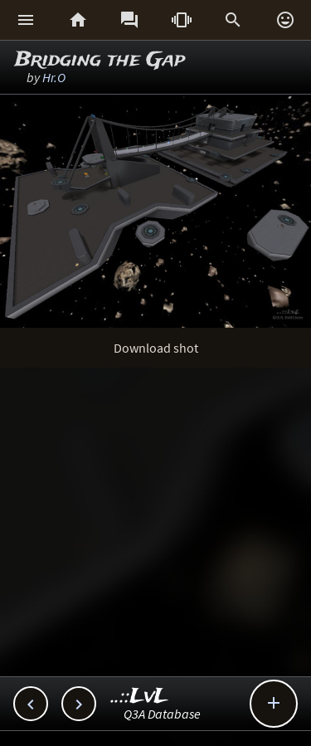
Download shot (156, 347)
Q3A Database (162, 713)
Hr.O (54, 77)
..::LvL (140, 696)
